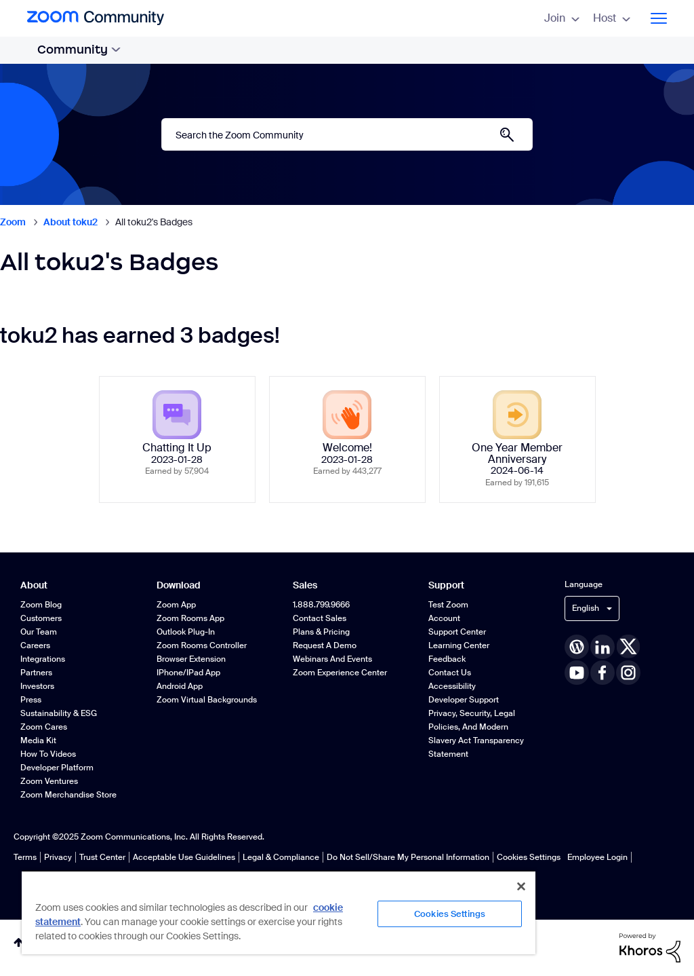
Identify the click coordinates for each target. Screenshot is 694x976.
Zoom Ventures (49, 781)
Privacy (58, 857)
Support (446, 585)
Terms (25, 857)
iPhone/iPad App (188, 672)
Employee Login (597, 857)
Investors (37, 686)
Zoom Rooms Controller (202, 645)
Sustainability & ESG (58, 713)
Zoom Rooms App (190, 618)
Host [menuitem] (611, 18)
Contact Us (449, 672)
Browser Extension (191, 659)
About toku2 (70, 222)
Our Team (38, 631)
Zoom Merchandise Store (68, 794)
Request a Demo (324, 645)
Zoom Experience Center (340, 672)
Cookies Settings (528, 857)
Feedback (447, 659)
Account (444, 618)
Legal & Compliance (281, 857)
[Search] (347, 134)
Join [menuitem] (561, 18)
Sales (305, 585)
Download (179, 585)
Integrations (42, 659)
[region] (278, 912)
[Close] (521, 886)
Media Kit (38, 740)
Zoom (13, 222)
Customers (41, 618)
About (33, 585)
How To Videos (48, 754)
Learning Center (458, 645)
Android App (180, 686)
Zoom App (176, 604)
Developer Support (463, 699)
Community (79, 49)
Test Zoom (448, 604)
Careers (35, 645)
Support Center (457, 631)
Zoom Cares (43, 726)
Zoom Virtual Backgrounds (207, 699)
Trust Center (102, 857)
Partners (36, 672)
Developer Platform (57, 767)
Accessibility (452, 686)
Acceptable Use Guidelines (184, 857)
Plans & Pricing (321, 631)
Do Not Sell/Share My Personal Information (408, 857)
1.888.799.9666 (321, 604)
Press (30, 699)
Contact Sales (319, 618)
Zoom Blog (41, 604)
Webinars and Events (332, 659)
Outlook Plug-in (186, 631)
